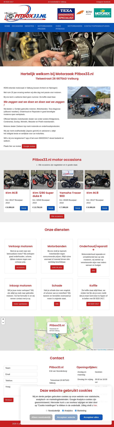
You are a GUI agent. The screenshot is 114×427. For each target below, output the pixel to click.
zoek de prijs (57, 267)
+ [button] (3, 319)
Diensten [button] (29, 26)
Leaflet (88, 349)
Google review (29, 146)
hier (95, 405)
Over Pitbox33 (60, 27)
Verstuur (8, 400)
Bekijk (23, 208)
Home (7, 26)
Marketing (80, 411)
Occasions (17, 26)
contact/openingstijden (96, 26)
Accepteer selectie (66, 417)
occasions (20, 267)
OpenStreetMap (102, 349)
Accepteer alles (91, 417)
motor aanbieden (20, 304)
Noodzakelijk (53, 411)
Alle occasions (57, 216)
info (93, 271)
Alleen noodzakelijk (41, 417)
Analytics (67, 411)
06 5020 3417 (8, 2)
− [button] (3, 323)
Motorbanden (75, 26)
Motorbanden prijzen (45, 27)
